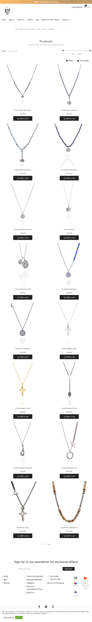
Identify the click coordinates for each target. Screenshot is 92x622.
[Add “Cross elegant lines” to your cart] (69, 357)
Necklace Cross (23, 527)
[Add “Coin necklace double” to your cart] (22, 297)
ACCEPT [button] (18, 617)
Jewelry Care (55, 579)
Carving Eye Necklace (22, 110)
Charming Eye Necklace (23, 229)
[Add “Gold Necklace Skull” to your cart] (69, 416)
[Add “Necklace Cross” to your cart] (22, 535)
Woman (7, 583)
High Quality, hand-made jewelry (25, 29)
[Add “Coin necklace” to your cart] (69, 237)
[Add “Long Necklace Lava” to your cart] (69, 476)
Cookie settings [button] (8, 617)
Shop (39, 29)
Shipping (30, 583)
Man (44, 29)
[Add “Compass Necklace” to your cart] (69, 297)
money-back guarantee (46, 2)
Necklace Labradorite (69, 527)
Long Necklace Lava (69, 468)
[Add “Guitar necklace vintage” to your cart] (22, 476)
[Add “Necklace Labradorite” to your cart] (69, 535)
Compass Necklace (69, 289)
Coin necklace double (22, 289)
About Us (30, 593)
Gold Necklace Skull (69, 408)
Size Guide (54, 576)
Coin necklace (69, 229)
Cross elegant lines (69, 348)
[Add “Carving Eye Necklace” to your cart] (22, 118)
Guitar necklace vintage (23, 468)
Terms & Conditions (35, 576)
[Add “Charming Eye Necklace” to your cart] (22, 237)
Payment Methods (34, 580)
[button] (3, 51)
